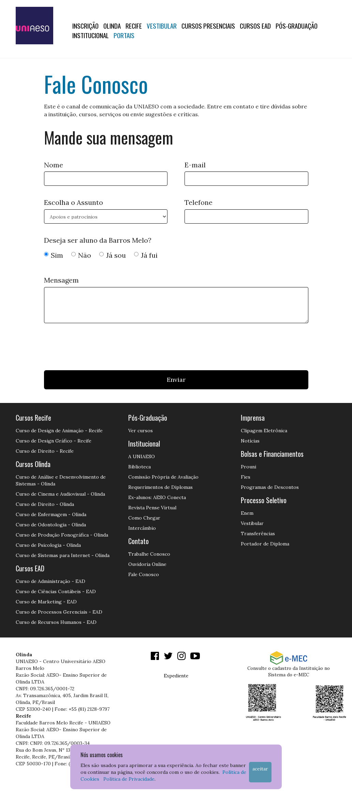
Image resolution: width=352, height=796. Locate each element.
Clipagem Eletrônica (264, 430)
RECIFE (134, 25)
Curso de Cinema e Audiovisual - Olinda (60, 494)
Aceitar (260, 769)
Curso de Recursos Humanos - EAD (56, 622)
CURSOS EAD (255, 25)
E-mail (195, 165)
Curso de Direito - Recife (45, 451)
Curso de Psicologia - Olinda (48, 545)
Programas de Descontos (270, 487)
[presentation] (96, 348)
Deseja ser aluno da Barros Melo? (97, 240)
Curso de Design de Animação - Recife (59, 430)
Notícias (250, 441)
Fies (245, 477)
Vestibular (162, 25)
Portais (124, 35)
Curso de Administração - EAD (50, 581)
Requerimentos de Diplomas (160, 487)
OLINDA (112, 25)
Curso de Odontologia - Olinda (51, 525)
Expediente (176, 676)
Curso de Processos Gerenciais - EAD (59, 612)
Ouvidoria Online (147, 564)
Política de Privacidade (129, 779)
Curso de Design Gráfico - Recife (53, 441)
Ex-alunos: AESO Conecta (157, 497)
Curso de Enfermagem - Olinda (51, 514)
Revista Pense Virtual (152, 508)
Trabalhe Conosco (149, 554)
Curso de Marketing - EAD (46, 602)
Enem (247, 513)
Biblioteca (139, 467)
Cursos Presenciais (208, 25)
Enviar (176, 380)
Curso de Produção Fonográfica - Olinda (62, 535)
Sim (53, 255)
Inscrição (85, 25)
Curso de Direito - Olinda (45, 504)
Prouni (248, 467)
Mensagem (61, 280)
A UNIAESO (141, 456)
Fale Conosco (143, 574)
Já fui (146, 255)
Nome (53, 165)
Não (81, 255)
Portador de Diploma (265, 544)
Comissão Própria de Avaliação (163, 477)
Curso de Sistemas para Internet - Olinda (62, 555)
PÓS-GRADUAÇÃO (297, 25)
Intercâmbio (142, 528)
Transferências (258, 533)
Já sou (112, 255)
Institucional (90, 35)
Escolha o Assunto (73, 202)
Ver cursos (140, 430)
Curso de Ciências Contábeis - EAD (56, 591)
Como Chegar (144, 518)
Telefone (198, 202)
